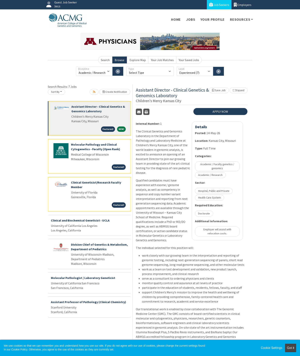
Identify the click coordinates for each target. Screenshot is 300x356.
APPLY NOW (220, 111)
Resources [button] (240, 19)
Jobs (190, 19)
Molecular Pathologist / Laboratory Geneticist (83, 278)
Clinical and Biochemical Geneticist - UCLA (80, 220)
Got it (290, 347)
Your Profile (213, 19)
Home (176, 19)
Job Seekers (219, 4)
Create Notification (115, 92)
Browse (119, 60)
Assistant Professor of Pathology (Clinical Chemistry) (88, 302)
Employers (242, 4)
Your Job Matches (162, 60)
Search (105, 60)
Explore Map (138, 60)
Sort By (55, 92)
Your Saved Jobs (189, 60)
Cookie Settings (271, 347)
